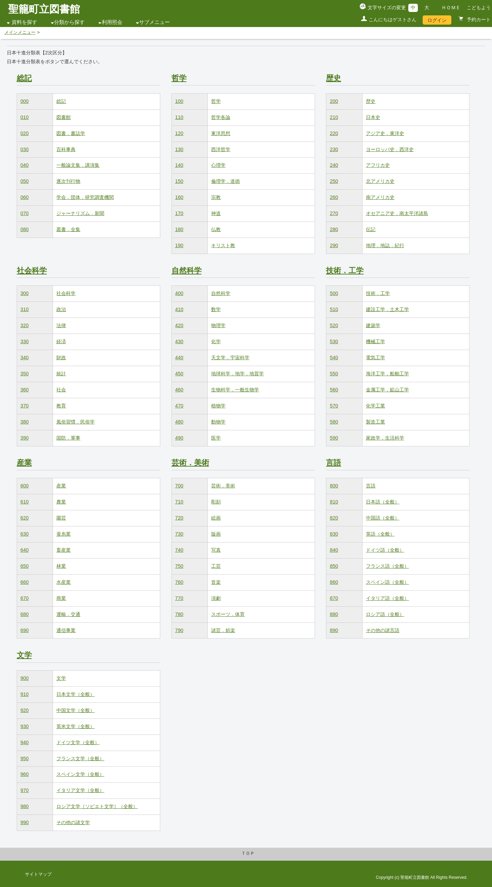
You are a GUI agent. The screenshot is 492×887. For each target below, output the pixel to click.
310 (24, 309)
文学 (24, 655)
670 (24, 598)
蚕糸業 (63, 534)
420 (179, 325)
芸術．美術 (190, 462)
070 (24, 213)
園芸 (61, 518)
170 (179, 213)
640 (24, 550)
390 (24, 438)
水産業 (63, 582)
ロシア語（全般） (385, 614)
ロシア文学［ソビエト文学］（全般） (97, 806)
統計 (61, 373)
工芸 (216, 566)
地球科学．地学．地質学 (237, 373)
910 (24, 694)
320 (24, 325)
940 (24, 742)
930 (24, 726)
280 (334, 229)
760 (179, 582)
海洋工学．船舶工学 (387, 373)
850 (334, 566)
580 (334, 422)
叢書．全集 (68, 229)
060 (24, 197)
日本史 (373, 117)
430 (179, 341)
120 (179, 133)
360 (24, 389)
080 (24, 229)
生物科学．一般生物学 (235, 389)
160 (179, 197)
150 (179, 181)
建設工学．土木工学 (387, 309)
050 (24, 181)
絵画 (216, 518)
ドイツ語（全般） (385, 550)
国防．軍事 (68, 438)
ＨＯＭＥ (451, 7)
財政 (61, 357)
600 (24, 485)
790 (179, 630)
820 (334, 518)
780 (179, 614)
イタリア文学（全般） (80, 790)
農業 (61, 502)
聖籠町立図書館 (44, 9)
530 (334, 341)
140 (179, 165)
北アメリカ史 (380, 181)
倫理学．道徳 (225, 181)
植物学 (218, 405)
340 (24, 357)
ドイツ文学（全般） (77, 742)
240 (334, 165)
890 (334, 630)
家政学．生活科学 (385, 438)
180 (179, 229)
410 (179, 309)
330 (24, 341)
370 (24, 405)
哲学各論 (220, 117)
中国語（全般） (382, 518)
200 (334, 101)
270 (334, 213)
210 (334, 117)
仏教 (216, 229)
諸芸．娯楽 (223, 630)
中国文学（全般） (75, 710)
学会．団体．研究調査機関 (85, 197)
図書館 (63, 117)
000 (24, 101)
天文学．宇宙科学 (230, 357)
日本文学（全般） (75, 694)
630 (24, 534)
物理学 (218, 325)
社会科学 (32, 270)
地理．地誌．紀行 (385, 245)
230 (334, 149)
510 (334, 309)
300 (24, 293)
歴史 (333, 78)
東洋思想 (220, 133)
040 (24, 165)
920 (24, 710)
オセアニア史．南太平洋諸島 (397, 213)
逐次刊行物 (68, 181)
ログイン (437, 20)
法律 (61, 325)
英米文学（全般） (75, 726)
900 (24, 678)
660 (24, 582)
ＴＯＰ (248, 853)
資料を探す (24, 22)
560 (334, 389)
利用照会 (112, 22)
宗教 (216, 197)
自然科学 (187, 270)
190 (179, 245)
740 (179, 550)
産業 (24, 462)
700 (179, 485)
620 (24, 518)
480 (179, 422)
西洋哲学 (220, 149)
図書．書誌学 (70, 133)
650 (24, 566)
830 (334, 534)
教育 (61, 405)
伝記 (370, 229)
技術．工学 (345, 270)
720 (179, 518)
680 (24, 614)
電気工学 (375, 357)
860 (334, 582)
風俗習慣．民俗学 (75, 422)
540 (334, 357)
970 (24, 790)
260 (334, 197)
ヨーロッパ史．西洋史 (390, 149)
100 (179, 101)
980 (24, 806)
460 (179, 389)
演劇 (216, 598)
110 (179, 117)
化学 (216, 341)
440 (179, 357)
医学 (216, 438)
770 (179, 598)
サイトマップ (38, 874)
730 (179, 534)
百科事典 (66, 149)
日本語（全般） (382, 502)
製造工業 (375, 422)
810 (334, 502)
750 (179, 566)
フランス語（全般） (387, 566)
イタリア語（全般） (387, 598)
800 (334, 485)
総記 (24, 78)
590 (334, 438)
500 (334, 293)
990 (24, 822)
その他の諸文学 (73, 822)
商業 (61, 598)
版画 (216, 534)
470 (179, 405)
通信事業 (66, 630)
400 (179, 293)
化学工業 (375, 405)
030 (24, 149)
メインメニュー (20, 32)
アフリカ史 (378, 165)
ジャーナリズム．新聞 (80, 213)
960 (24, 774)
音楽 (216, 582)
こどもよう (479, 7)
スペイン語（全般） (387, 582)
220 (334, 133)
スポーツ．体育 (228, 614)
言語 (333, 462)
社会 (61, 389)
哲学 (179, 78)
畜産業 (63, 550)
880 (334, 614)
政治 (61, 309)
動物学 (218, 422)
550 (334, 373)
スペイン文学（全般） (80, 774)
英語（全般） (380, 534)
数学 (216, 309)
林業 (61, 566)
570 (334, 405)
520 (334, 325)
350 (24, 373)
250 (334, 181)
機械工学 (375, 341)
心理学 (218, 165)
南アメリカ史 (380, 197)
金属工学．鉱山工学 (387, 389)
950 (24, 758)
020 (24, 133)
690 (24, 630)
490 (179, 438)
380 (24, 422)
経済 (61, 341)
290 (334, 245)
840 (334, 550)
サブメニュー (154, 22)
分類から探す (69, 22)
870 (334, 598)
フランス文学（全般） (80, 758)
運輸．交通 (68, 614)
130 (179, 149)
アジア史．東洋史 (385, 133)
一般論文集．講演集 (77, 165)
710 (179, 502)
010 (24, 117)
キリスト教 (223, 245)
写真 (216, 550)
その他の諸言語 (382, 630)
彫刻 (216, 502)
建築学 (373, 325)
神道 (216, 213)
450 (179, 373)
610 (24, 502)
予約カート (478, 19)
